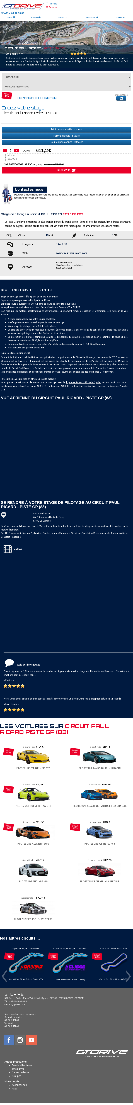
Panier (121, 17)
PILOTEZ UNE (33, 768)
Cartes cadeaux (20, 1072)
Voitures (36, 17)
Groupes (16, 1076)
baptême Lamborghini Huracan (89, 386)
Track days (18, 1068)
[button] (10, 37)
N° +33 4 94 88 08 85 (12, 13)
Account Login (20, 1085)
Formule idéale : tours (67, 135)
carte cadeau (48, 378)
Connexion (92, 17)
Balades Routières (22, 1065)
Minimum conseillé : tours (66, 129)
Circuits (62, 17)
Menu (11, 17)
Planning (51, 4)
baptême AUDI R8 (60, 386)
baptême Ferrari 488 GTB (33, 386)
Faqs (14, 1088)
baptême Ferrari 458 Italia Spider (83, 382)
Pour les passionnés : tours (66, 142)
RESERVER (66, 170)
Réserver (51, 7)
